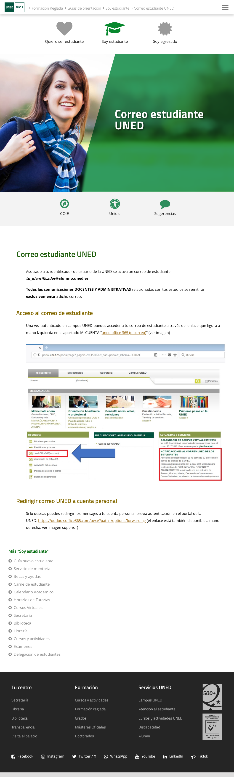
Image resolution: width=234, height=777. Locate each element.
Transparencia (23, 727)
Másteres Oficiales (90, 727)
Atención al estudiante (157, 709)
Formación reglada (90, 709)
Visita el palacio (24, 736)
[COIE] (64, 209)
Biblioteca (22, 623)
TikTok (199, 756)
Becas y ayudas (27, 576)
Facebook (22, 756)
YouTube (145, 756)
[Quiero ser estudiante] (64, 34)
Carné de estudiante (32, 584)
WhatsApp (115, 756)
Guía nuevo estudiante (33, 560)
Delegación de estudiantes (37, 654)
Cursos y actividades (32, 638)
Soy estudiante (117, 8)
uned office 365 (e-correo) (124, 332)
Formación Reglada (47, 8)
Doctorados (84, 736)
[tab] (117, 123)
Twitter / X (84, 756)
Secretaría (23, 615)
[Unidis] (115, 209)
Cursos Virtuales (28, 607)
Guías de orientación (84, 8)
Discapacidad (149, 727)
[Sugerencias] (165, 209)
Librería (20, 630)
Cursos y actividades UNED (160, 718)
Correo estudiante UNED (154, 8)
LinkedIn (173, 756)
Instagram (52, 756)
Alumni (144, 736)
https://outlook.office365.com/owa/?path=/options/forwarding (92, 520)
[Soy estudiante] (115, 34)
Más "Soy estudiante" (28, 551)
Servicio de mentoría (32, 568)
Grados (81, 718)
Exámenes (23, 646)
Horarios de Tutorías (32, 599)
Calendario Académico (33, 592)
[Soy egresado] (165, 34)
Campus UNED (150, 700)
